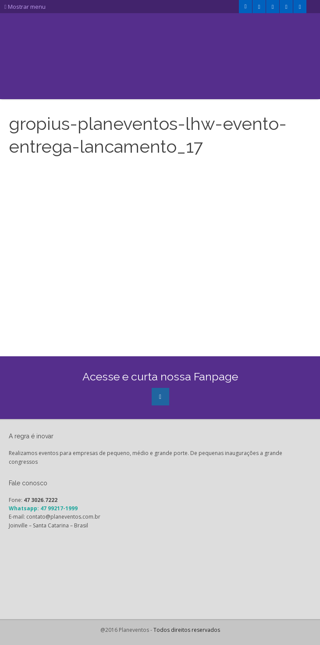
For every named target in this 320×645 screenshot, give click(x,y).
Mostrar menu (25, 7)
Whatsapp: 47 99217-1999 (43, 508)
